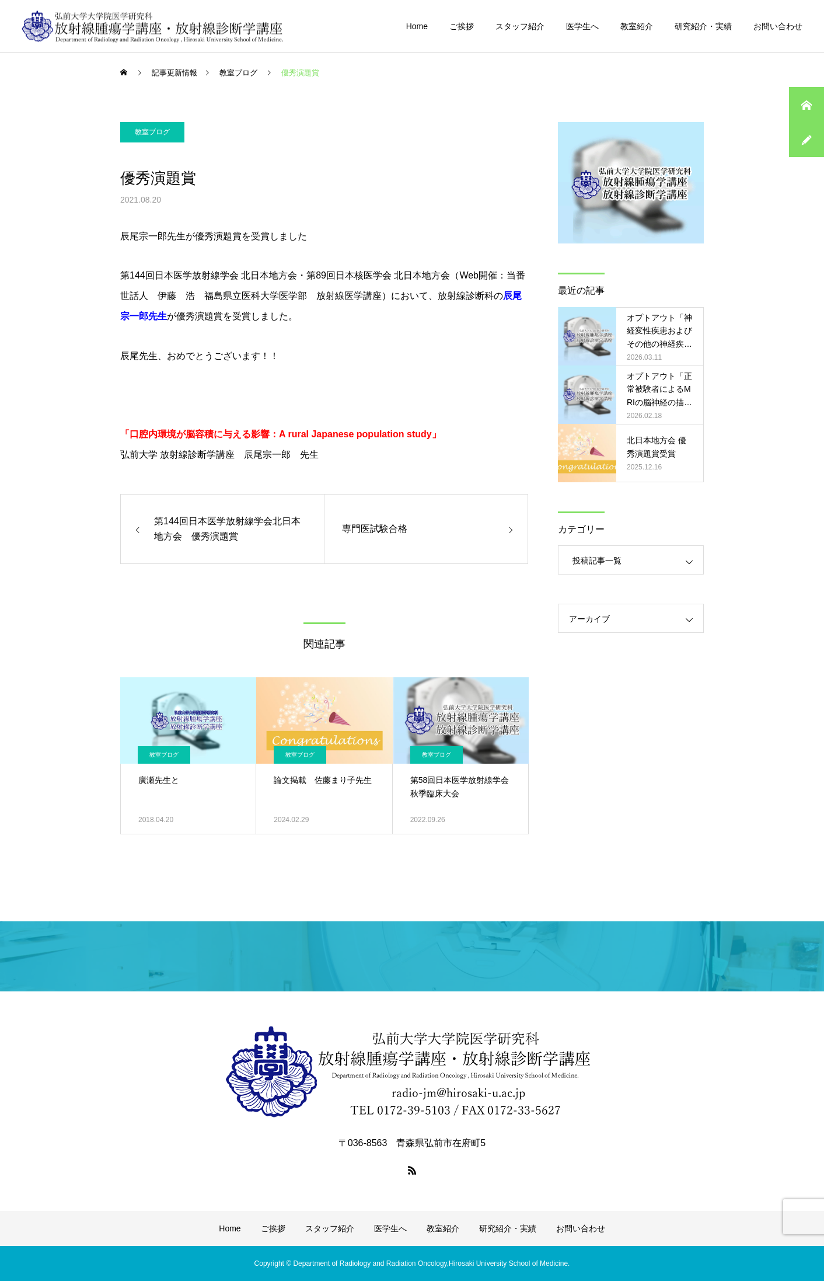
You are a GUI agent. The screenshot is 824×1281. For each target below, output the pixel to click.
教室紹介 (636, 26)
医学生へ (582, 26)
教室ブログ (152, 132)
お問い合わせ (777, 26)
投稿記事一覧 (597, 560)
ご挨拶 (461, 26)
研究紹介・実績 (703, 26)
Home (417, 26)
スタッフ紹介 (519, 26)
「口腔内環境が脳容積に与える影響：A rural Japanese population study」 (280, 434)
